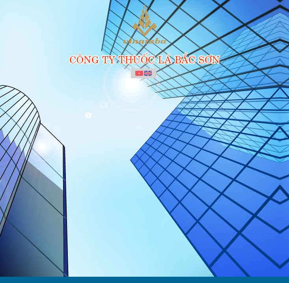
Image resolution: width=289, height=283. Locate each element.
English (148, 73)
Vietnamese (139, 73)
